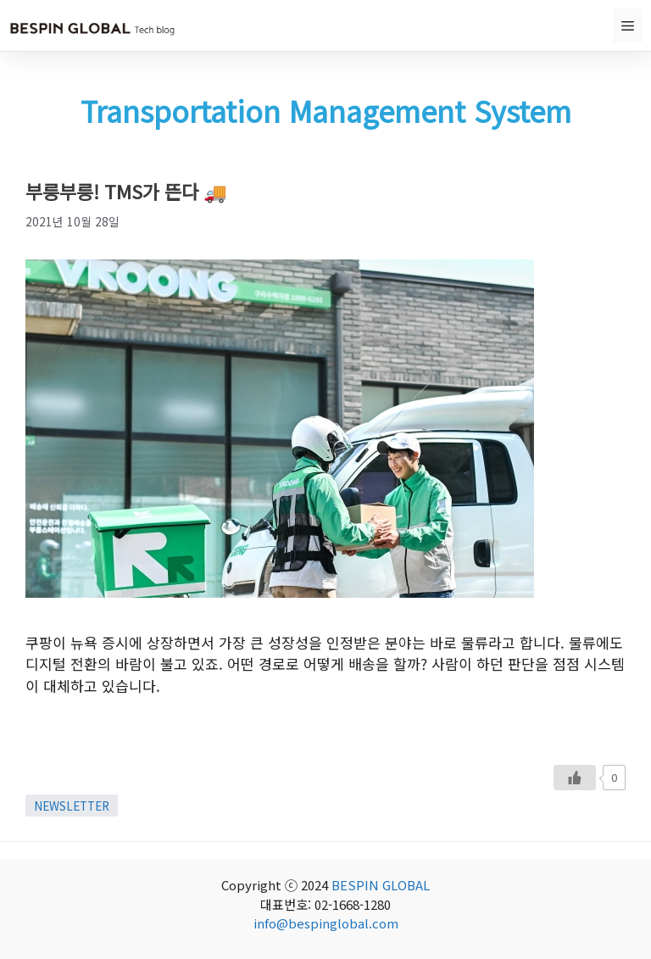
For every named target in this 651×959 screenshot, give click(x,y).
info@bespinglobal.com (325, 923)
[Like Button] (575, 777)
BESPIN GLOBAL (380, 885)
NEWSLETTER (71, 805)
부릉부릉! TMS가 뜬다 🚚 (126, 190)
